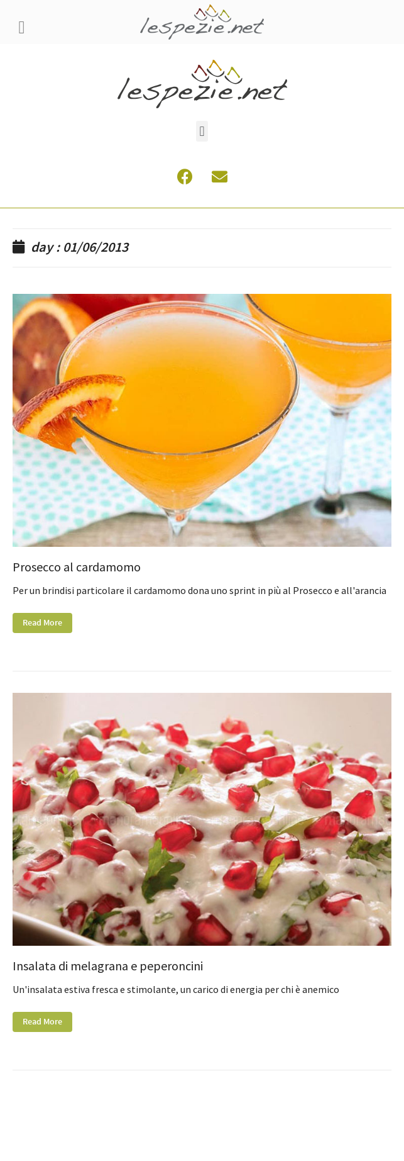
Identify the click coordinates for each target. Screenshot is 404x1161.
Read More (42, 623)
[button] (202, 131)
